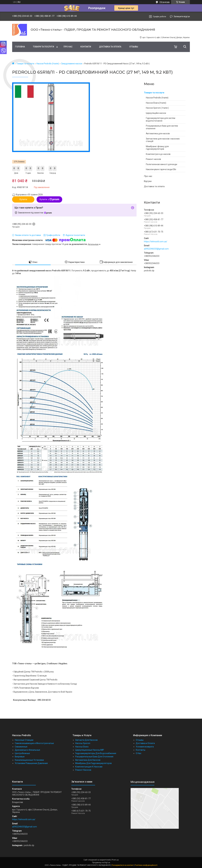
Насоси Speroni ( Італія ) (157, 108)
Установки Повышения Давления (31, 763)
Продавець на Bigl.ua (101, 862)
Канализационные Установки (29, 760)
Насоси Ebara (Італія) (156, 103)
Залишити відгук (182, 16)
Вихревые (20, 756)
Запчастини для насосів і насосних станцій (163, 140)
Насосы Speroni (82, 743)
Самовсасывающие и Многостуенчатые (34, 743)
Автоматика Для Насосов (87, 760)
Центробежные (22, 753)
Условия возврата (145, 746)
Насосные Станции (24, 740)
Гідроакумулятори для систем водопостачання (160, 119)
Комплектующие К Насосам (88, 766)
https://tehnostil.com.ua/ (155, 241)
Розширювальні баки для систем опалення (162, 127)
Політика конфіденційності (146, 865)
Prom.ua (115, 860)
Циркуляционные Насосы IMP (89, 750)
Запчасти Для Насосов (86, 740)
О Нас (138, 753)
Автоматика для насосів (158, 133)
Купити (23, 199)
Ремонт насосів (153, 159)
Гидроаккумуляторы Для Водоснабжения (95, 753)
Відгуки (148, 181)
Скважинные (21, 746)
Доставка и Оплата (145, 743)
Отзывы (133, 46)
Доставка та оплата (110, 46)
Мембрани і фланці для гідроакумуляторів (157, 147)
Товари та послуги (43, 46)
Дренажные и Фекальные (27, 750)
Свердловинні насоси (71, 63)
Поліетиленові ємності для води (161, 164)
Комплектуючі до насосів (158, 154)
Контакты (140, 750)
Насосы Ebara (81, 746)
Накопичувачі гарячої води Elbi (161, 169)
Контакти (85, 46)
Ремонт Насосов (83, 770)
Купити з (49, 199)
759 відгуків (164, 2)
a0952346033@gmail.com (156, 249)
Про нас (68, 46)
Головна (20, 46)
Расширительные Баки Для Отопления (94, 756)
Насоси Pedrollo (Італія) (47, 63)
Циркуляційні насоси (156, 113)
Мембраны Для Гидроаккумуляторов (93, 763)
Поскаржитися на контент (122, 865)
